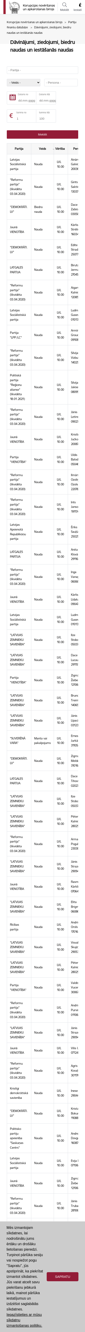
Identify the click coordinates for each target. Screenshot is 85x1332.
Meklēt (64, 7)
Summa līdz (44, 112)
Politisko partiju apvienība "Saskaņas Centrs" (16, 1138)
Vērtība (61, 148)
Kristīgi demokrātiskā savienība (19, 1093)
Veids (42, 148)
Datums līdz (44, 94)
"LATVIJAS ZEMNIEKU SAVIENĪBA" (17, 639)
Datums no (23, 94)
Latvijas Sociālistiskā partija (18, 164)
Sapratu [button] (62, 1277)
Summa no (21, 112)
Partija (19, 148)
